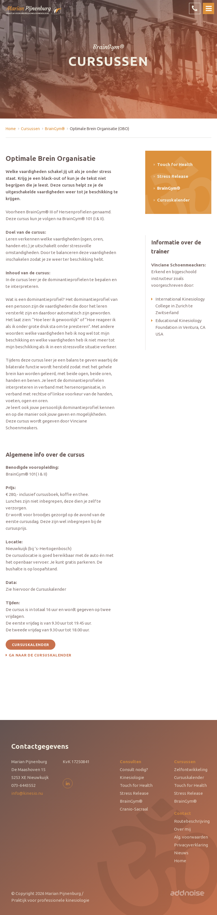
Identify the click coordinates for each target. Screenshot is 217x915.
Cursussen (30, 128)
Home (11, 128)
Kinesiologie (132, 777)
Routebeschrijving (192, 821)
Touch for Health (175, 164)
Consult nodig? (134, 769)
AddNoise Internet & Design (187, 893)
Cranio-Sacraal (134, 809)
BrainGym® (55, 128)
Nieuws (181, 852)
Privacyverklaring (191, 844)
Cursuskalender (30, 645)
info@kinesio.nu (27, 793)
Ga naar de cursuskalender (40, 655)
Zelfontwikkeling (190, 769)
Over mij (182, 829)
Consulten (130, 761)
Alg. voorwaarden (191, 837)
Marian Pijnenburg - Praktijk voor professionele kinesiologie (34, 13)
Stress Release (172, 176)
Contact (182, 813)
